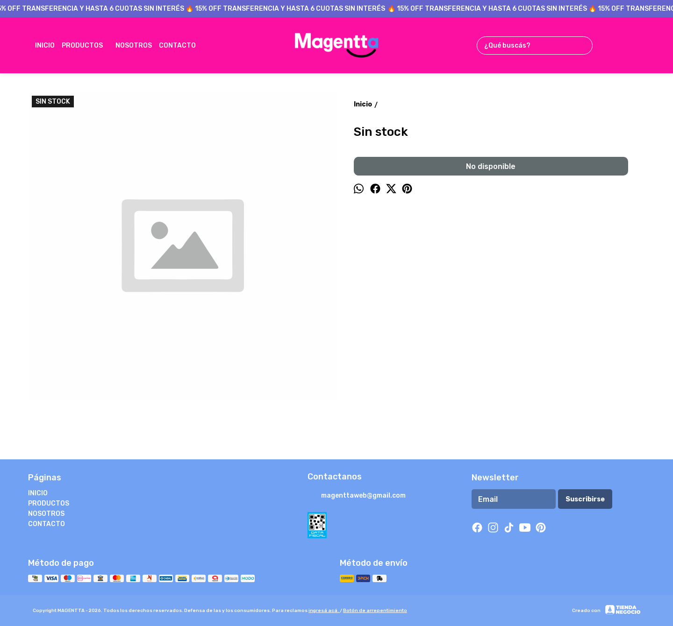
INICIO (45, 45)
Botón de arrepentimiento (375, 610)
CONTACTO (182, 45)
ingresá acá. (324, 610)
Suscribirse (585, 499)
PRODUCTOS (87, 45)
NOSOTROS (133, 45)
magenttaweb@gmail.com (357, 496)
